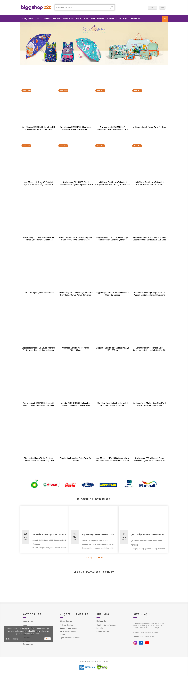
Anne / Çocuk (28, 622)
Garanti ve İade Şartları (68, 628)
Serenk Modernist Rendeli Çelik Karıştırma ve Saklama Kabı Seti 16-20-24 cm (149, 350)
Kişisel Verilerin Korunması (70, 638)
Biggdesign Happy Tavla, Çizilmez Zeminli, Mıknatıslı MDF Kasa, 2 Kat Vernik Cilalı (38, 460)
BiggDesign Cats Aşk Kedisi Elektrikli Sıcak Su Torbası (112, 293)
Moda (25, 625)
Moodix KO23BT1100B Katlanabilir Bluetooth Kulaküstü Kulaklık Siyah (75, 404)
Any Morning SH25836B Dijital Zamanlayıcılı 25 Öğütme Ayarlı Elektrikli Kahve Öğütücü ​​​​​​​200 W (75, 184)
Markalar (100, 628)
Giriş (162, 7)
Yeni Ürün (27, 91)
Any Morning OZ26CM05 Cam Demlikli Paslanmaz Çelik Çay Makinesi (38, 128)
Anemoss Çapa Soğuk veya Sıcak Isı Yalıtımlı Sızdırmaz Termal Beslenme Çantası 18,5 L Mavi (149, 294)
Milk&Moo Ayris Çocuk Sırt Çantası (39, 292)
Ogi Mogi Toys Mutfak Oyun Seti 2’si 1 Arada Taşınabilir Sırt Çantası (149, 404)
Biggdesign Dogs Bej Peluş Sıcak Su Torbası (75, 459)
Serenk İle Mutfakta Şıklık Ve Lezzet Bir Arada (50, 534)
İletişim (62, 635)
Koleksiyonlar (28, 644)
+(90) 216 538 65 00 (144, 637)
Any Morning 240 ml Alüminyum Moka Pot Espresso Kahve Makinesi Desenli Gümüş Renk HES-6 (112, 460)
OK (47, 639)
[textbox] (82, 7)
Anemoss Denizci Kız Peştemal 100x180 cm (75, 349)
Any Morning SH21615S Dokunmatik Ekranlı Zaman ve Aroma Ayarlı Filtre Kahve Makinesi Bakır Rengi (38, 405)
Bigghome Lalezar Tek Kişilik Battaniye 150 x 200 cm (112, 349)
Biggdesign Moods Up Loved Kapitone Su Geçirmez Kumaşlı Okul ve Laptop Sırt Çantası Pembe (38, 350)
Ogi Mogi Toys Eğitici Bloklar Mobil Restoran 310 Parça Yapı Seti (112, 404)
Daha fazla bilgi (12, 639)
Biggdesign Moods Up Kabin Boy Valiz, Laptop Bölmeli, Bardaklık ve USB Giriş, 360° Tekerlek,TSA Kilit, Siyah (149, 239)
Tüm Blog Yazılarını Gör (94, 557)
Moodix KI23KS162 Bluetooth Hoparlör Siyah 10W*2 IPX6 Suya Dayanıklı (75, 238)
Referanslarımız (103, 631)
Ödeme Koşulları (66, 621)
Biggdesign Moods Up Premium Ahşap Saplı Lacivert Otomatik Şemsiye (112, 238)
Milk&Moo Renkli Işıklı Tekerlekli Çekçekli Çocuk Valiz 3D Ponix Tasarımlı (149, 184)
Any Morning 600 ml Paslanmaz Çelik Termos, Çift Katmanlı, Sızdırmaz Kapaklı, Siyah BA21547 (39, 239)
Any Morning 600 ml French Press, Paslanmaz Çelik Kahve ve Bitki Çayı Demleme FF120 (149, 460)
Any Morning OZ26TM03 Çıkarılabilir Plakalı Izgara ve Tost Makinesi (75, 128)
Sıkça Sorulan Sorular (68, 631)
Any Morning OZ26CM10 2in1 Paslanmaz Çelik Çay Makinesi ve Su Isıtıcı (112, 129)
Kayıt (152, 7)
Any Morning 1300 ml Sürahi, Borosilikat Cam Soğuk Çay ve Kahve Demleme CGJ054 (75, 294)
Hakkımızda (101, 621)
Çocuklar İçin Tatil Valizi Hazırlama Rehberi (148, 534)
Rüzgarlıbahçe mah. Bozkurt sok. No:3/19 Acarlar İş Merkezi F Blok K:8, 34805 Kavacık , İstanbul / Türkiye (149, 626)
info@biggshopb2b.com (145, 632)
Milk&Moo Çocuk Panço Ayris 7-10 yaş (149, 127)
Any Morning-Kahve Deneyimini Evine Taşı (99, 534)
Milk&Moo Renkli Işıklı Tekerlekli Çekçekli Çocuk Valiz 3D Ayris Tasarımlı (112, 183)
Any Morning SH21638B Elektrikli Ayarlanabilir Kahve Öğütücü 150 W (39, 183)
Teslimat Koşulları (66, 625)
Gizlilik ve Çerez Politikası (106, 625)
